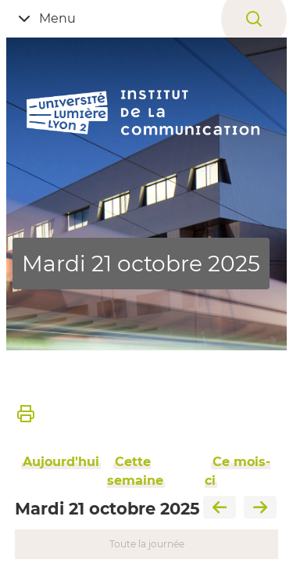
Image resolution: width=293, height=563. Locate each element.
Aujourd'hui (61, 461)
